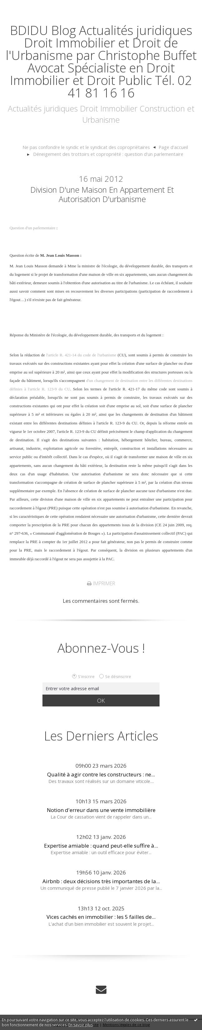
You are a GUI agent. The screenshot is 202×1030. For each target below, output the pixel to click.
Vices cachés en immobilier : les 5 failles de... (101, 916)
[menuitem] (89, 147)
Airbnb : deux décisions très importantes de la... (101, 881)
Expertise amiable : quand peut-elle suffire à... (101, 845)
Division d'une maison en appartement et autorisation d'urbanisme (102, 194)
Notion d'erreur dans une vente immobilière (101, 810)
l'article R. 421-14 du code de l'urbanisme (81, 355)
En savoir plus (80, 1025)
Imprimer (101, 583)
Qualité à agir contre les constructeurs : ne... (101, 774)
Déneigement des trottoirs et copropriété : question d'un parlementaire (108, 154)
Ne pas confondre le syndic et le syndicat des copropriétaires (86, 147)
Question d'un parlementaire (33, 227)
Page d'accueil (173, 147)
